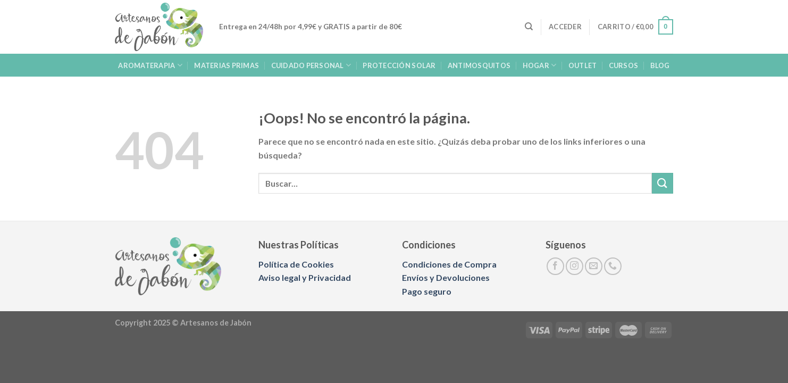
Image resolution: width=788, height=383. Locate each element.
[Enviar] (662, 183)
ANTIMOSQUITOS (479, 65)
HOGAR (540, 65)
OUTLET (582, 65)
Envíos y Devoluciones (446, 277)
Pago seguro (426, 291)
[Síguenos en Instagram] (574, 266)
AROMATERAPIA (150, 65)
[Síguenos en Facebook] (555, 266)
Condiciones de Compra (449, 264)
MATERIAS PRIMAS (226, 65)
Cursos (624, 65)
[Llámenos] (613, 266)
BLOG (660, 65)
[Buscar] (529, 26)
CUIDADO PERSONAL (311, 65)
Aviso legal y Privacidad (304, 277)
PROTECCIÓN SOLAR (399, 65)
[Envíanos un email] (593, 266)
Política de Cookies (296, 264)
